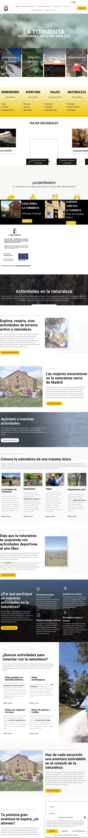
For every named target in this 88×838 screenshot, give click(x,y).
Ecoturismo (67, 6)
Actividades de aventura (28, 6)
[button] (85, 817)
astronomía (55, 57)
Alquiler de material (37, 10)
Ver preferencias (78, 831)
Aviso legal (75, 835)
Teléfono (52, 813)
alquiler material (76, 57)
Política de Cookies (57, 835)
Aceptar (52, 831)
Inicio (17, 6)
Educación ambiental (44, 6)
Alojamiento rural (50, 10)
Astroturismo (56, 6)
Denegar (65, 831)
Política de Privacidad (68, 835)
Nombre (52, 807)
